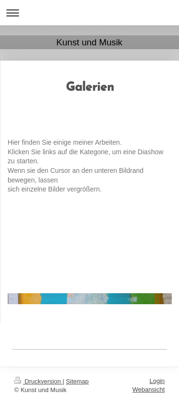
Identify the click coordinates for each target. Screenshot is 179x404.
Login (157, 380)
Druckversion (38, 381)
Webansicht (148, 389)
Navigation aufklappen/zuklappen (89, 12)
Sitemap (77, 381)
